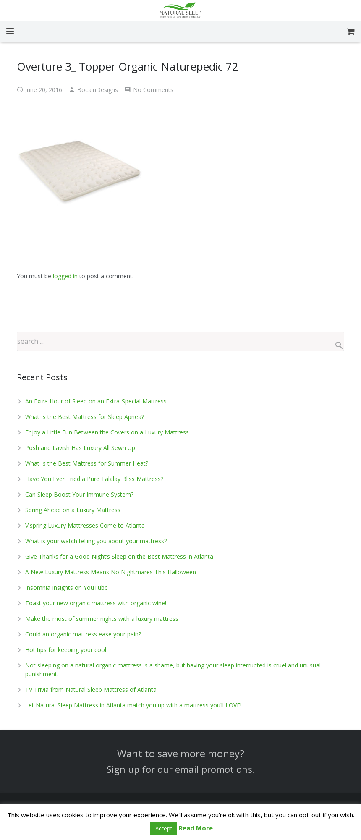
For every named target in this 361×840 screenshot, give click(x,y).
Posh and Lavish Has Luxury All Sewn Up (80, 448)
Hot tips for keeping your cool (65, 650)
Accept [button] (163, 828)
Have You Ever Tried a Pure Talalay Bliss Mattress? (94, 479)
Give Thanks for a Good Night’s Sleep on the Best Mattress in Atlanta (119, 556)
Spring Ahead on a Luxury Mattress (72, 510)
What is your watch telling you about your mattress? (96, 541)
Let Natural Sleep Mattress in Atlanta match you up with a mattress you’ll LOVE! (133, 705)
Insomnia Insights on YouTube (66, 587)
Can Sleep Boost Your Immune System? (79, 494)
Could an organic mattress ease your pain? (83, 634)
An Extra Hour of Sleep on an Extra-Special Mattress (96, 401)
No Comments (153, 90)
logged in (65, 276)
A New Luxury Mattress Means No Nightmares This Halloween (110, 572)
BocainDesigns (97, 90)
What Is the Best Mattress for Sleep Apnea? (84, 417)
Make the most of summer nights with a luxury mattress (101, 619)
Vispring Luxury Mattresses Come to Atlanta (85, 525)
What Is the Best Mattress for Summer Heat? (86, 463)
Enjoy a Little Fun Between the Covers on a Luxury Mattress (107, 432)
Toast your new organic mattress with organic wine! (95, 603)
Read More (196, 828)
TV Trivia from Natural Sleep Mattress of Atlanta (91, 689)
